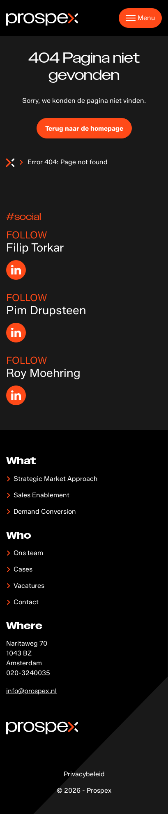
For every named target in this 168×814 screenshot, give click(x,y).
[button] (140, 18)
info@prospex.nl (31, 691)
